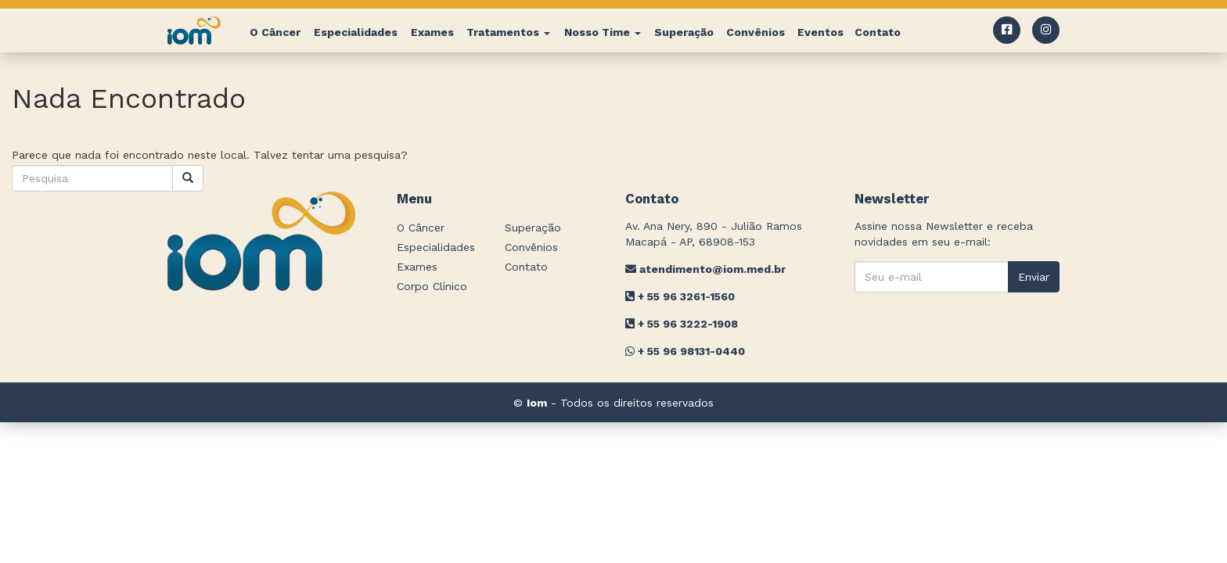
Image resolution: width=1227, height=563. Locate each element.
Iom (537, 402)
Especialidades (356, 32)
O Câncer (275, 32)
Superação (684, 32)
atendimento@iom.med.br (705, 269)
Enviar (1033, 277)
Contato (878, 32)
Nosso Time (602, 32)
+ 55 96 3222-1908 (681, 323)
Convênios (755, 32)
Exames (432, 32)
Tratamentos (508, 32)
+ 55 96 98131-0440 (685, 351)
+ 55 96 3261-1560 (680, 296)
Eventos (820, 32)
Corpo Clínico (432, 286)
